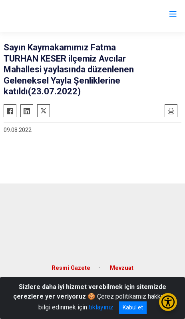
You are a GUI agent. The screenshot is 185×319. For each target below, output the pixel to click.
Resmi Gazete (71, 268)
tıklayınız (101, 307)
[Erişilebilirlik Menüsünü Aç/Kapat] (168, 302)
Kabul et (133, 307)
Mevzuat (121, 268)
